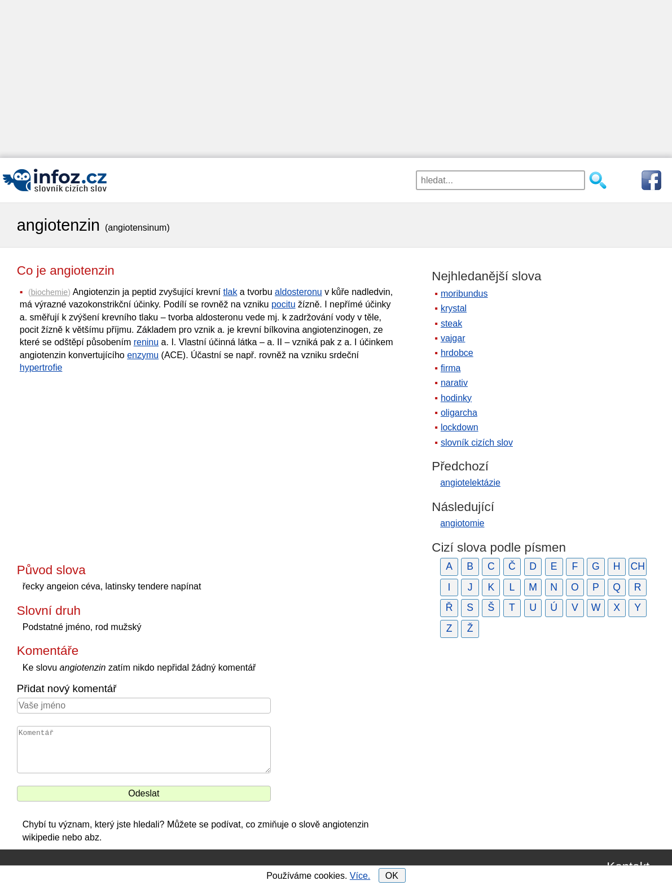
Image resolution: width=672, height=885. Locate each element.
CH (637, 566)
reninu (146, 342)
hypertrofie (41, 367)
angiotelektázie (470, 482)
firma (451, 368)
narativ (454, 383)
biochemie (49, 292)
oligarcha (459, 412)
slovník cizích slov (477, 442)
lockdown (459, 427)
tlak (230, 292)
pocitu (283, 304)
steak (451, 323)
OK (391, 875)
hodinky (456, 398)
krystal (454, 308)
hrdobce (457, 353)
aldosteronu (298, 292)
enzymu (143, 355)
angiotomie (462, 523)
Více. (360, 875)
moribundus (464, 293)
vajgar (453, 338)
